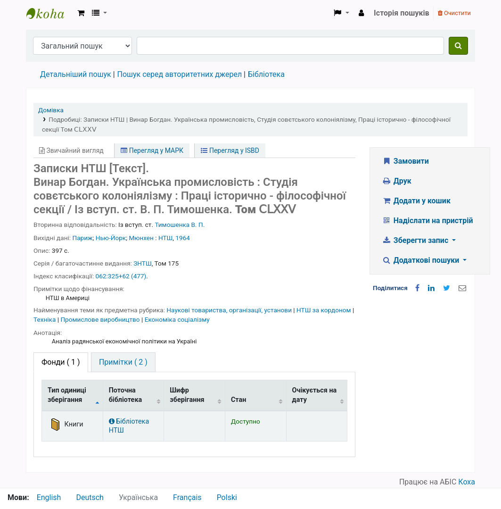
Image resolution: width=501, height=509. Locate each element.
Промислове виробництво (100, 319)
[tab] (123, 362)
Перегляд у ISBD (230, 150)
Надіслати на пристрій (427, 220)
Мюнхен (141, 238)
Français (187, 497)
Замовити (405, 161)
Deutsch (89, 497)
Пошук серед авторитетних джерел (179, 74)
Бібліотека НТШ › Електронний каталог (50, 13)
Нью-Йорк (111, 238)
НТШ (165, 238)
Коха (466, 481)
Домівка (51, 110)
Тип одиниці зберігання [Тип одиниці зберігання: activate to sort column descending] (67, 394)
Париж (83, 238)
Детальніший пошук (75, 74)
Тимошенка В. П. (180, 224)
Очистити (454, 13)
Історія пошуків (401, 12)
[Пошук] (458, 46)
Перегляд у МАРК (152, 150)
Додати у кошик (416, 200)
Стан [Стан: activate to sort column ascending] (238, 400)
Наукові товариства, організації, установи (229, 310)
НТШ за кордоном (324, 310)
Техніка (45, 319)
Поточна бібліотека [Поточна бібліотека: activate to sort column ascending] (125, 394)
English (49, 497)
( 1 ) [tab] (60, 362)
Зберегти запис (416, 240)
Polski (227, 497)
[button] (81, 13)
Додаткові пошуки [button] (421, 260)
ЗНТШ (142, 263)
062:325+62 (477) (121, 276)
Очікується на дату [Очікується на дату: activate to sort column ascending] (314, 394)
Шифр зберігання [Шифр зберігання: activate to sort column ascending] (187, 394)
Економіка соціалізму (177, 319)
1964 (182, 238)
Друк (396, 180)
